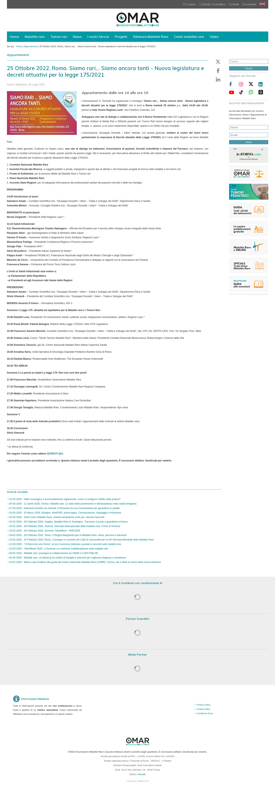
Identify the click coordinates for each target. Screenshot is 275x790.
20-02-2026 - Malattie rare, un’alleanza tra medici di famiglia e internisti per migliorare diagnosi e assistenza (67, 557)
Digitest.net (142, 781)
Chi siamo (189, 4)
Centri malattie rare (189, 37)
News (77, 37)
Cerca (248, 68)
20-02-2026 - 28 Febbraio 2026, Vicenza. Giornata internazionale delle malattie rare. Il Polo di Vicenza (64, 526)
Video (214, 37)
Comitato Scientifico (212, 4)
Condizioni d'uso (205, 713)
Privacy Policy (203, 705)
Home (14, 37)
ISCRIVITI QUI (55, 453)
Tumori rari (58, 37)
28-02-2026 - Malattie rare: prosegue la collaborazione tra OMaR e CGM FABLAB (53, 553)
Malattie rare (35, 37)
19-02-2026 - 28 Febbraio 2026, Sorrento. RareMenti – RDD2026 (44, 530)
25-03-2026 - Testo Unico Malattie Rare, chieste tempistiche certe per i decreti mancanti (57, 517)
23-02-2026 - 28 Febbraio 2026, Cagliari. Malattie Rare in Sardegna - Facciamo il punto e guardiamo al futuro (68, 521)
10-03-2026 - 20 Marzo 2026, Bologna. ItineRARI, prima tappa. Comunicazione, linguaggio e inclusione (65, 512)
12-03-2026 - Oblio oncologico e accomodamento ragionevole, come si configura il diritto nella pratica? (64, 499)
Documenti (249, 4)
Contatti (234, 4)
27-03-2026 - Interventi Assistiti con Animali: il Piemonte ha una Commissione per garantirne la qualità (64, 508)
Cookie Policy (203, 709)
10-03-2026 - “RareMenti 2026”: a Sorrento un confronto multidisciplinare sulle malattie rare (58, 548)
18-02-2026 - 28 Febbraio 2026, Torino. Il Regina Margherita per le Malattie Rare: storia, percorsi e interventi (68, 535)
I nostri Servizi (98, 37)
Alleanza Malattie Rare (150, 37)
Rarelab (142, 774)
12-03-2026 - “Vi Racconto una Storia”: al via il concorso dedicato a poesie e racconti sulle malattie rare (65, 544)
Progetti (121, 37)
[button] (218, 61)
